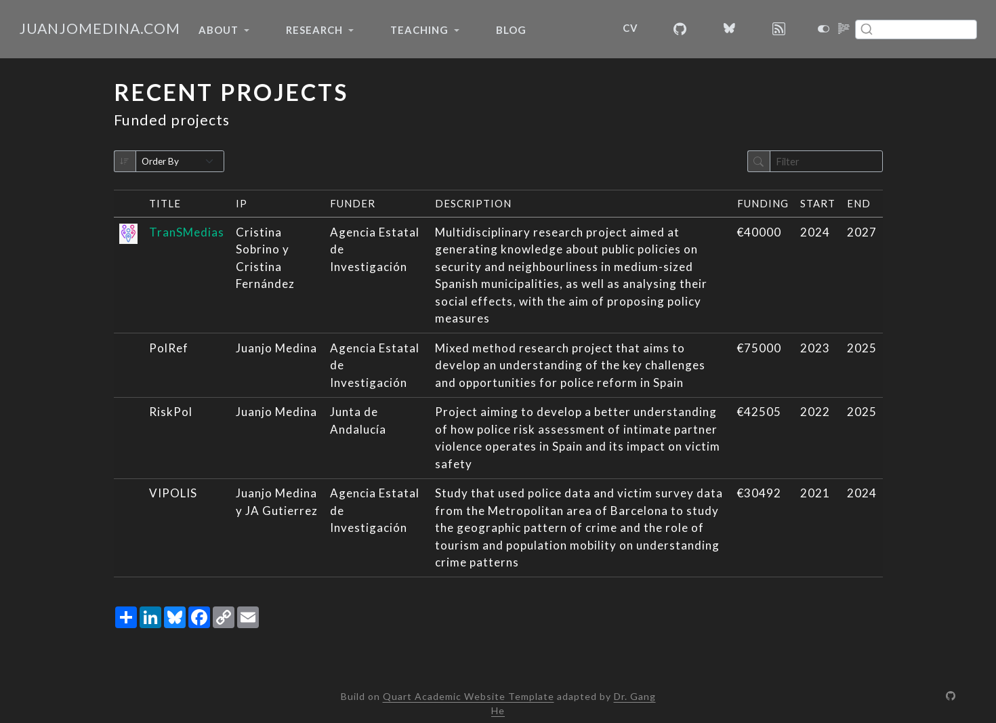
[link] (224, 29)
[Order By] (180, 161)
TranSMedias (186, 232)
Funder (352, 203)
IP (241, 203)
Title (165, 203)
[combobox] (916, 29)
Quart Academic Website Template (468, 696)
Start (817, 203)
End (859, 203)
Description (473, 203)
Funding (763, 203)
